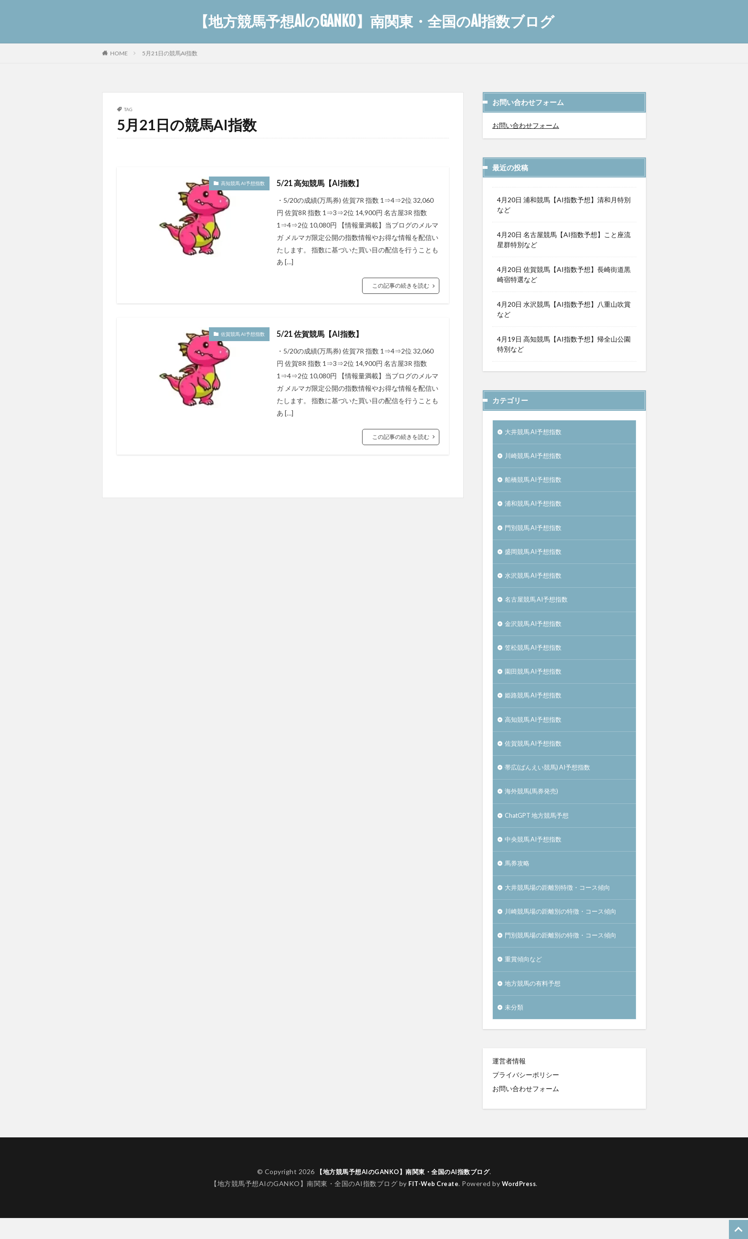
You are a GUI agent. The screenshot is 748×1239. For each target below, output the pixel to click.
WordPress (521, 1204)
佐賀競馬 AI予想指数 (243, 334)
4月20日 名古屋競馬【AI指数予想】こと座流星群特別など (564, 239)
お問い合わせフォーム (525, 125)
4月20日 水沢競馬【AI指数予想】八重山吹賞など (564, 309)
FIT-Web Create (431, 1204)
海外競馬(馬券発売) (533, 805)
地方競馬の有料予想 (535, 1003)
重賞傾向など (525, 978)
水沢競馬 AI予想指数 (536, 581)
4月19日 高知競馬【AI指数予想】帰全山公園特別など (564, 344)
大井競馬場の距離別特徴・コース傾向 (561, 904)
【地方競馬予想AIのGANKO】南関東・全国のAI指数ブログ (374, 21)
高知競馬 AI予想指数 (243, 183)
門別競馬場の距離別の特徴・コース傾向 (565, 953)
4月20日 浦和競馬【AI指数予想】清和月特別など (564, 205)
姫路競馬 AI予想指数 (536, 705)
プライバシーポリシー (525, 1096)
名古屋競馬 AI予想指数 (539, 606)
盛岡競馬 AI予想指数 (536, 556)
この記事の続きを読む (400, 285)
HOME (119, 53)
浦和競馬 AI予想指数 (536, 507)
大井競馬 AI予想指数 (536, 432)
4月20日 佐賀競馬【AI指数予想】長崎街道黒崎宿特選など (564, 274)
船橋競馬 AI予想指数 (536, 482)
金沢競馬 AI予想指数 (536, 631)
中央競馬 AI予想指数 (536, 854)
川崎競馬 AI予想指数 (536, 457)
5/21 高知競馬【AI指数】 (325, 182)
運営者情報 (509, 1082)
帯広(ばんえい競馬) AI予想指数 (551, 780)
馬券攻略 (518, 879)
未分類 (515, 1028)
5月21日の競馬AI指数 (169, 53)
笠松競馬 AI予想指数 (536, 656)
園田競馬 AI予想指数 (536, 681)
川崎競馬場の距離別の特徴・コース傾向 (565, 929)
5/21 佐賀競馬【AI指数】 (325, 333)
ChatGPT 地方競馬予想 (540, 829)
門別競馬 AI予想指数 (536, 532)
